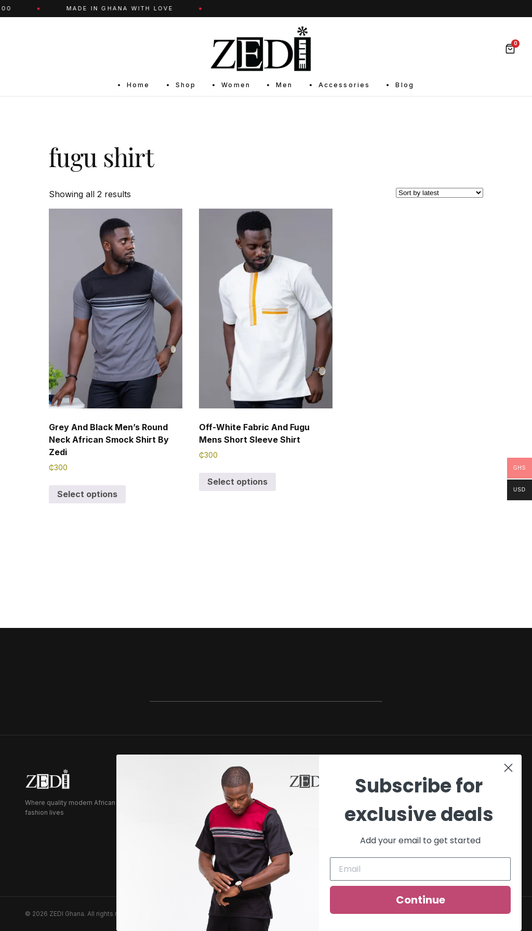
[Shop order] (439, 193)
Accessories (344, 85)
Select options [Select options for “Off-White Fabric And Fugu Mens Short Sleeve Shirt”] (237, 481)
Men (284, 85)
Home (138, 85)
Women (235, 85)
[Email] (420, 869)
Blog (404, 85)
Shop (186, 85)
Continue (420, 900)
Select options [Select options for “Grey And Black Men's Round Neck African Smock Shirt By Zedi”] (87, 494)
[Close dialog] (508, 768)
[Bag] (510, 49)
